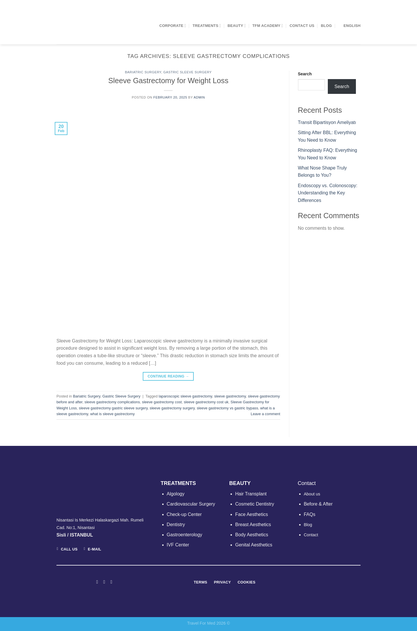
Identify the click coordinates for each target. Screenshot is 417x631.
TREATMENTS (207, 25)
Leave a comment (265, 414)
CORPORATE (172, 25)
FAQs (309, 514)
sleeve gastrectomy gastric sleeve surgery (113, 408)
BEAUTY (237, 25)
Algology (175, 493)
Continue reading (168, 376)
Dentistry (176, 524)
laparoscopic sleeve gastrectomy (185, 396)
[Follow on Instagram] (104, 581)
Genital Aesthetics (253, 544)
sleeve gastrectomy (230, 396)
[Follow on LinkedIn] (111, 581)
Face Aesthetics (251, 514)
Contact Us (302, 25)
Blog (326, 25)
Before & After (318, 503)
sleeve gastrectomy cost (162, 402)
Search (305, 74)
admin (199, 97)
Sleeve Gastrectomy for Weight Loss (168, 80)
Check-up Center (184, 514)
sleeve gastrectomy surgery (172, 408)
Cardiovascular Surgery (191, 503)
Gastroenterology (184, 534)
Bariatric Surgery (143, 72)
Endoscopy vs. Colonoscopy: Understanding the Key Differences (327, 193)
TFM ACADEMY (268, 25)
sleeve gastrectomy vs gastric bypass (227, 408)
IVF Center (178, 544)
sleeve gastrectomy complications (112, 402)
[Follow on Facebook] (97, 581)
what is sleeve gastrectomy (112, 414)
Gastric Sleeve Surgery (187, 72)
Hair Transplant (251, 493)
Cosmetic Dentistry (254, 503)
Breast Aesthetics (253, 524)
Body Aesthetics (251, 534)
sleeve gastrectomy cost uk (206, 402)
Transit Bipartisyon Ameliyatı (327, 122)
